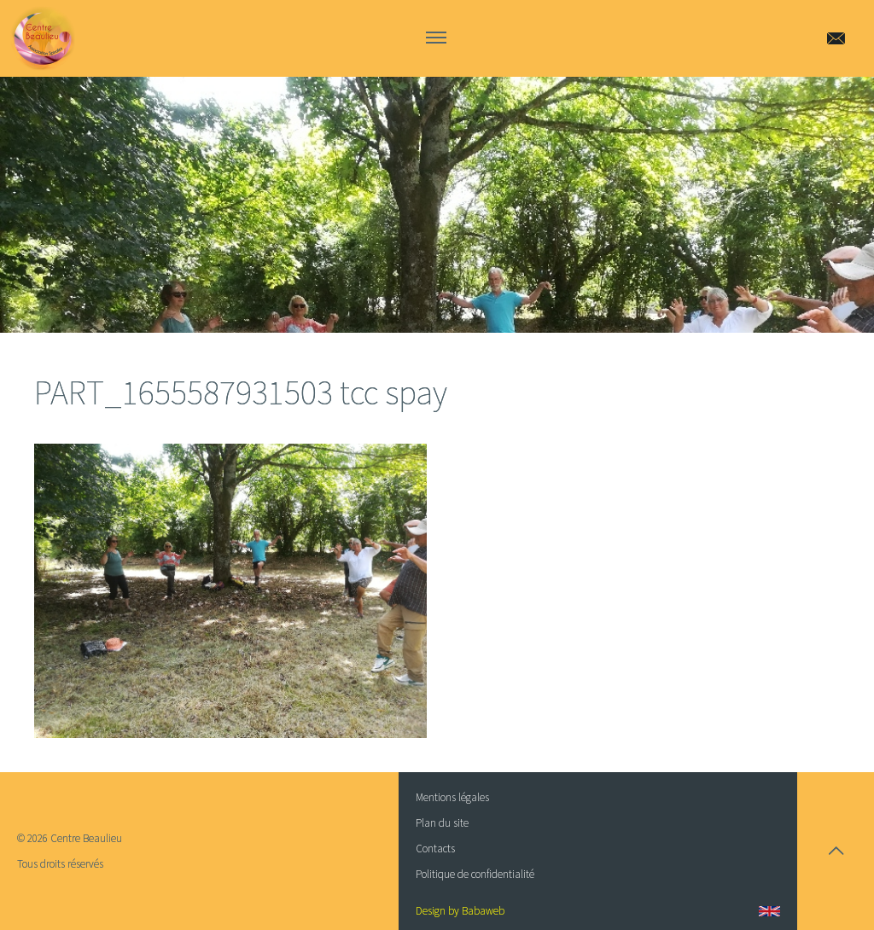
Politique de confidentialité (475, 874)
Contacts (435, 848)
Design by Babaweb (460, 911)
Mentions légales (452, 797)
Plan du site (442, 823)
